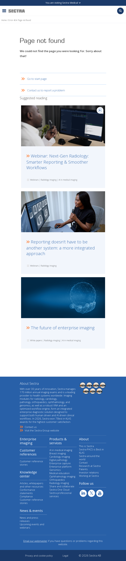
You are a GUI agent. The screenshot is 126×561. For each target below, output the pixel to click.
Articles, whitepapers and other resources (31, 485)
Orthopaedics (57, 479)
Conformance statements (27, 491)
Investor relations (89, 472)
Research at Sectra (89, 466)
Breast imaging (57, 453)
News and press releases (29, 519)
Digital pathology (58, 460)
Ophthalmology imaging (62, 476)
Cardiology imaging (59, 456)
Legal (65, 555)
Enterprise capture (60, 463)
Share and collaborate (61, 486)
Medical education (59, 473)
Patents (83, 469)
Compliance (26, 496)
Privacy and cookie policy (39, 555)
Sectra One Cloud (59, 489)
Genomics (55, 469)
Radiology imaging (59, 483)
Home (4, 20)
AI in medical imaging (60, 450)
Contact (83, 462)
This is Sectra (86, 446)
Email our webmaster (35, 541)
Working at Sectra (89, 475)
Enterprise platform (60, 466)
